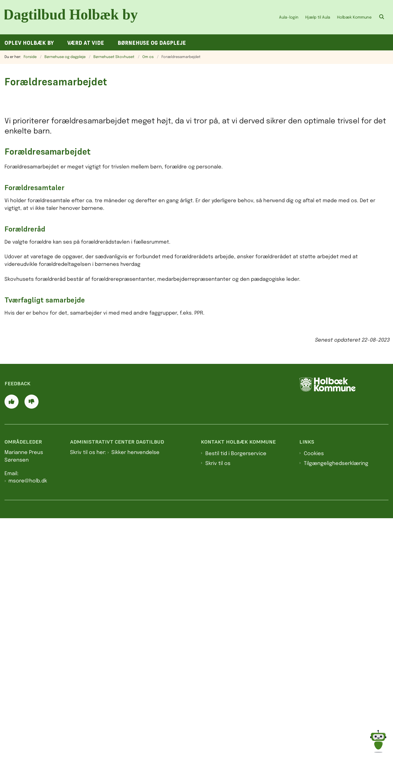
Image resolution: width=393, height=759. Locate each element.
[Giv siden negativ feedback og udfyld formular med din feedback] (31, 642)
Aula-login (288, 17)
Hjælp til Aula (317, 17)
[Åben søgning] (381, 17)
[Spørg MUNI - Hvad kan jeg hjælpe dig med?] (378, 741)
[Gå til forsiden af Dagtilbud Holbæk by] (72, 17)
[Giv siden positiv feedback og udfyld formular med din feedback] (12, 642)
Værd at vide (85, 43)
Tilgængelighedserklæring (336, 704)
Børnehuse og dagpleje (152, 43)
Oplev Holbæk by (29, 43)
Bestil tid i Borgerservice (235, 694)
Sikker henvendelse (135, 693)
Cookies (314, 694)
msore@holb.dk (27, 721)
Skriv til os (217, 704)
